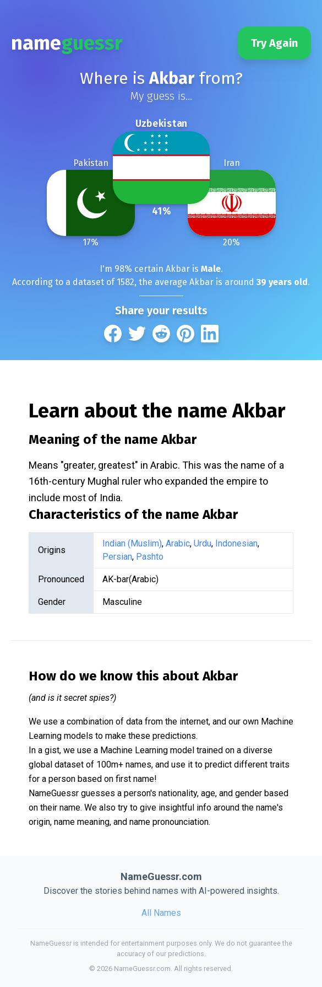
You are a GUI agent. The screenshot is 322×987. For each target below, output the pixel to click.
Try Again (274, 43)
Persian (117, 556)
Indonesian (236, 543)
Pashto (149, 556)
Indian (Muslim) (132, 543)
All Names (161, 913)
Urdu (202, 543)
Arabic (178, 543)
